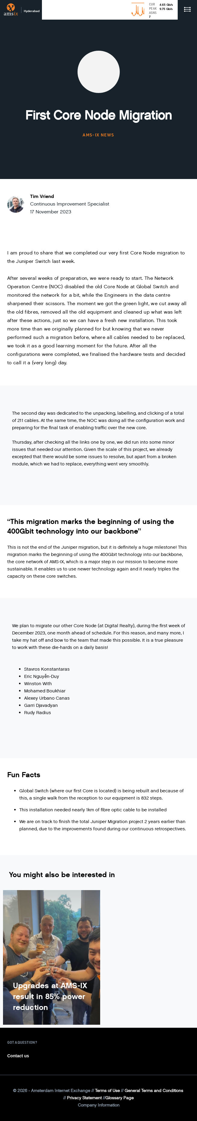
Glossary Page (119, 1098)
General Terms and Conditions (153, 1091)
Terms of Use (107, 1091)
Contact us (18, 1055)
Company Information (98, 1105)
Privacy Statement (84, 1098)
